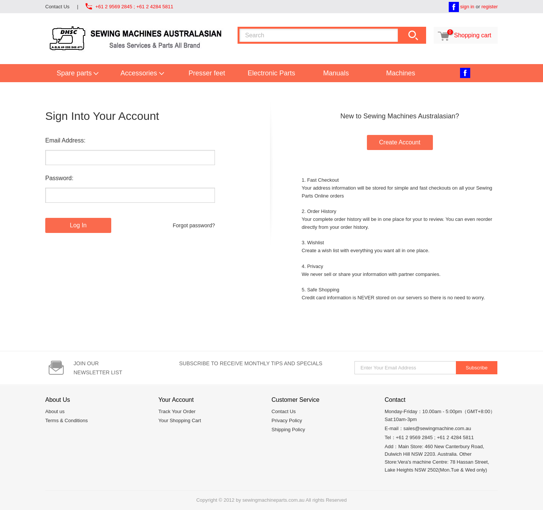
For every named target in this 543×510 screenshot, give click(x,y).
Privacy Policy (287, 420)
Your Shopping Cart (179, 420)
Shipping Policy (288, 429)
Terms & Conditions (66, 420)
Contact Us (57, 6)
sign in (467, 6)
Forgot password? (194, 225)
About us (54, 411)
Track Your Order (177, 411)
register (490, 6)
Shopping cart (463, 35)
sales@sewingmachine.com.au (437, 428)
